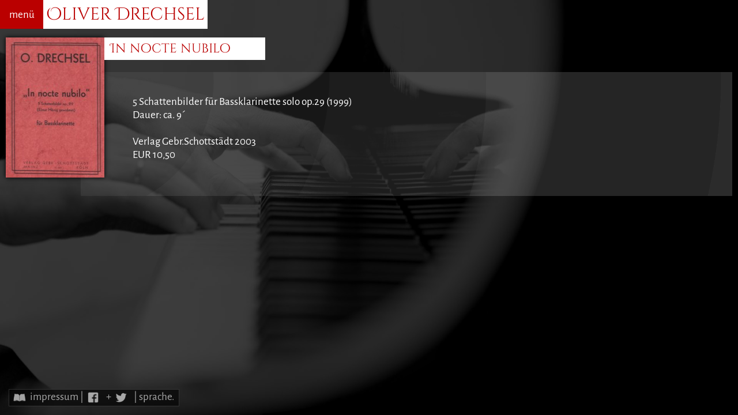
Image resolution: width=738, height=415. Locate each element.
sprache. (156, 396)
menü (22, 14)
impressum (54, 396)
